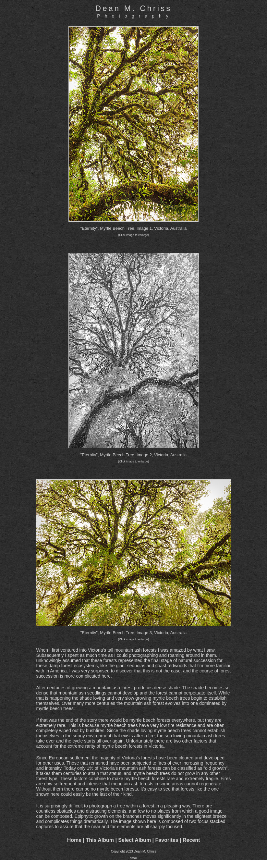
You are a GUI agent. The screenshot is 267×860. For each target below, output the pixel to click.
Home (74, 840)
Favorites (166, 840)
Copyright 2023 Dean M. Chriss (133, 851)
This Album (100, 840)
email (134, 858)
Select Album (134, 840)
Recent (191, 840)
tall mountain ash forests (132, 650)
